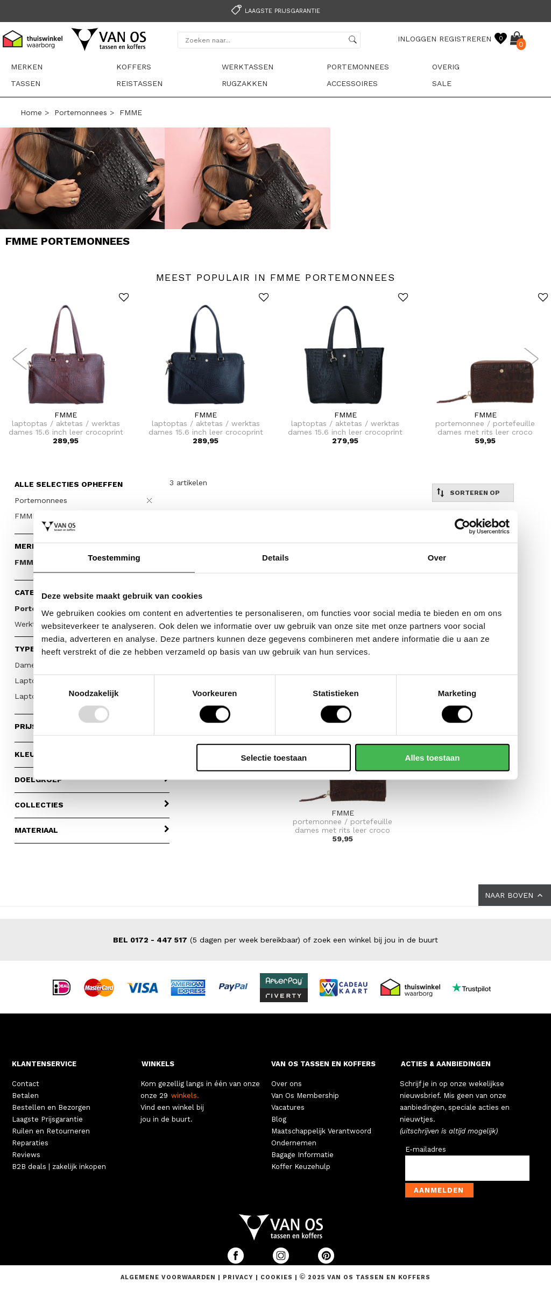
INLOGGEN (417, 38)
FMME (130, 112)
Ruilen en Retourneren (51, 1131)
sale (441, 83)
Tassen (25, 83)
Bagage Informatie (302, 1155)
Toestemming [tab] (114, 557)
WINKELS (158, 1064)
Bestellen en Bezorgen (51, 1107)
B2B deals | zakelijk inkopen (59, 1167)
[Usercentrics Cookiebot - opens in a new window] (462, 527)
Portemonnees (358, 66)
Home (31, 112)
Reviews (26, 1155)
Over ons (286, 1084)
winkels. (185, 1095)
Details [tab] (275, 557)
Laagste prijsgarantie (274, 11)
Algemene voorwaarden (169, 1277)
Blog (278, 1119)
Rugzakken (244, 83)
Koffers (133, 66)
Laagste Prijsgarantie (47, 1119)
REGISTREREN (465, 38)
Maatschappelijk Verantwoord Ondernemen (321, 1137)
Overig (446, 66)
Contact (25, 1084)
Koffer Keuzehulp (300, 1167)
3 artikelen (188, 482)
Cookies (276, 1277)
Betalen (25, 1095)
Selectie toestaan (274, 757)
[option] (275, 10)
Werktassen (247, 66)
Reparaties (30, 1143)
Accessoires (352, 83)
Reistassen (139, 83)
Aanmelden (439, 1190)
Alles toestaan (432, 757)
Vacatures (288, 1107)
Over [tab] (437, 557)
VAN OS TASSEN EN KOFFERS (323, 1064)
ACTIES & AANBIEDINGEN (446, 1064)
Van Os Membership (305, 1095)
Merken (27, 66)
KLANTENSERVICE (44, 1064)
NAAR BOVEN (515, 895)
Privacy (239, 1277)
